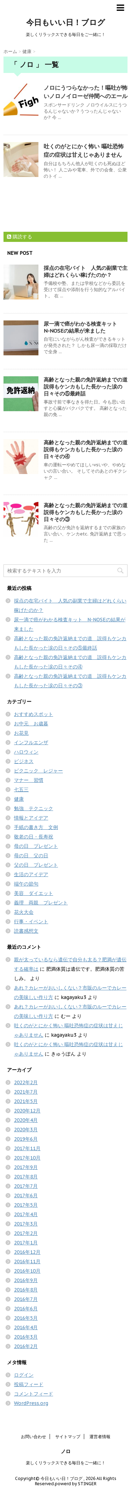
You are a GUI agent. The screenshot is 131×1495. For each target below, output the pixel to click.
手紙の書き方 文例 (36, 827)
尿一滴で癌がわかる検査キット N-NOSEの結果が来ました (83, 327)
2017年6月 (26, 1195)
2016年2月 (26, 1346)
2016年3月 (26, 1337)
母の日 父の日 (31, 855)
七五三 (21, 789)
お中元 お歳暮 (31, 723)
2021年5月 (26, 1101)
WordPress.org (31, 1403)
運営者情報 (99, 1436)
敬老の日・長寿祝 (33, 837)
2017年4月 (26, 1214)
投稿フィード (28, 1384)
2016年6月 (26, 1308)
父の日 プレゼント (36, 865)
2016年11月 (27, 1261)
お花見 (21, 733)
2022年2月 (26, 1082)
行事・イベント (31, 921)
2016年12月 (27, 1252)
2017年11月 (27, 1148)
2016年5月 (26, 1318)
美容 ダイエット (33, 893)
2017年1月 (26, 1242)
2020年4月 (26, 1120)
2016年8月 (26, 1290)
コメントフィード (33, 1394)
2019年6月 (26, 1139)
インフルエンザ (31, 742)
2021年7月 (26, 1092)
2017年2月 (26, 1233)
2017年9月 (26, 1167)
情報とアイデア (31, 818)
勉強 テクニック (33, 808)
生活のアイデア (31, 874)
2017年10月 (27, 1158)
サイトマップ (67, 1436)
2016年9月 (26, 1280)
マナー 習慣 (28, 780)
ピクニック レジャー (38, 771)
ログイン (24, 1375)
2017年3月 (26, 1224)
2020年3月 (26, 1129)
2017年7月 (26, 1186)
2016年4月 (26, 1327)
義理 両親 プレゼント (41, 903)
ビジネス (24, 761)
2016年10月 (27, 1271)
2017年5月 (26, 1205)
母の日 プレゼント (36, 846)
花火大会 (24, 912)
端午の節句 (26, 884)
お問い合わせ (33, 1436)
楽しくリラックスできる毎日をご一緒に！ (65, 1462)
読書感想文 (26, 931)
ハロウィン (26, 752)
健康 (19, 799)
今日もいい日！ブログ (65, 22)
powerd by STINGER (75, 1483)
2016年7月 (26, 1299)
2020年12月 (27, 1111)
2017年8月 (26, 1177)
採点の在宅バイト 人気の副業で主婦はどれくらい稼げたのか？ (86, 271)
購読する (19, 237)
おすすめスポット (33, 714)
